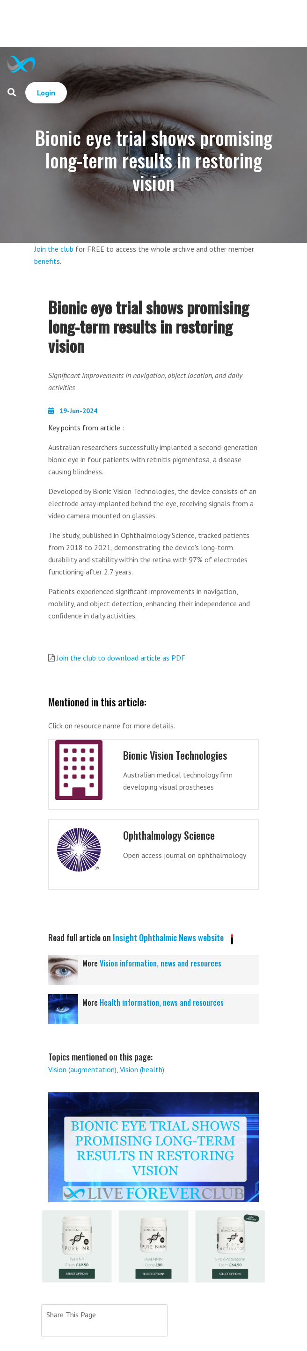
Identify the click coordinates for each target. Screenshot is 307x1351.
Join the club (53, 249)
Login (46, 92)
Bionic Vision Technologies (175, 755)
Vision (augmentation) (82, 1069)
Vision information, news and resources (160, 963)
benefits (47, 261)
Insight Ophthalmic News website (168, 937)
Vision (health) (142, 1069)
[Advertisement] (172, 23)
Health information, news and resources (162, 1002)
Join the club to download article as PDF (121, 657)
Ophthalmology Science (169, 835)
